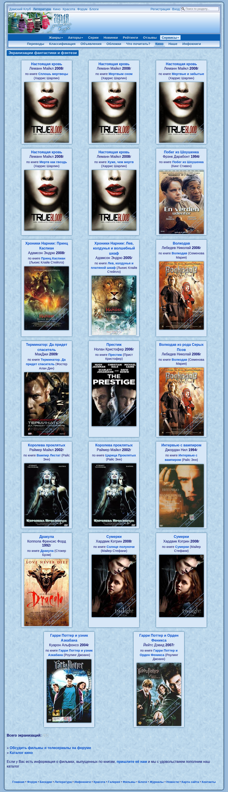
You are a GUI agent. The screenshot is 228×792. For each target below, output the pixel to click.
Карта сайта (190, 782)
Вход (176, 9)
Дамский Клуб (20, 9)
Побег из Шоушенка (181, 152)
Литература (42, 9)
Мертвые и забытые (188, 74)
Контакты (209, 782)
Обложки (113, 44)
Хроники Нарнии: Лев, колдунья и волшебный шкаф (114, 248)
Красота (69, 9)
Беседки (46, 782)
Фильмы (129, 782)
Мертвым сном (120, 74)
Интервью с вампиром (181, 445)
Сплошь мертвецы (53, 74)
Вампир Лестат (49, 455)
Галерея (114, 782)
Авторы (75, 37)
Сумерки (114, 537)
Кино (57, 9)
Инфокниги (191, 44)
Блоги (94, 9)
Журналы (157, 782)
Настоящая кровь (46, 64)
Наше (173, 44)
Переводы (35, 44)
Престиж (114, 344)
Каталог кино (21, 753)
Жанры (56, 37)
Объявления (91, 44)
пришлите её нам (132, 762)
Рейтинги (130, 37)
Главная (18, 782)
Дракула (46, 537)
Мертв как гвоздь (53, 162)
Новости (172, 782)
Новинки (111, 37)
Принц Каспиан (53, 258)
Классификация (62, 44)
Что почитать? (138, 44)
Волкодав (181, 243)
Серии (93, 37)
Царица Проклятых (120, 455)
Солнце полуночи (121, 547)
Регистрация (160, 9)
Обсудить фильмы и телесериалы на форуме (50, 748)
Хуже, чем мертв (121, 162)
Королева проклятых (46, 445)
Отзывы (150, 37)
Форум (82, 9)
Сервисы (170, 37)
